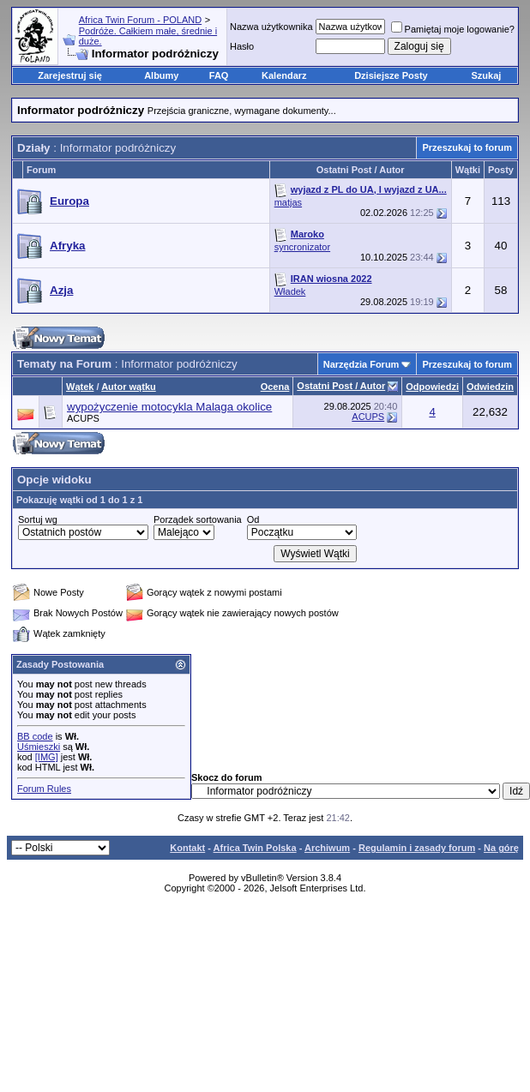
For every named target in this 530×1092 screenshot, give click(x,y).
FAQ (219, 75)
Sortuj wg (37, 519)
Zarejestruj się (70, 75)
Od (253, 519)
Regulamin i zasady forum (416, 848)
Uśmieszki (38, 746)
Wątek (79, 386)
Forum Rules (44, 788)
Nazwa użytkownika (271, 26)
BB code (35, 736)
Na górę (501, 848)
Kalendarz (284, 75)
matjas (288, 202)
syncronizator (302, 247)
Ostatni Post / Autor (341, 386)
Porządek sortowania (198, 519)
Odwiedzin (490, 386)
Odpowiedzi (432, 386)
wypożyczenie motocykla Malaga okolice (169, 406)
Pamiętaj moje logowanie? (453, 29)
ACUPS (83, 418)
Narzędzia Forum (361, 364)
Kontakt (187, 848)
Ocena (275, 386)
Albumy (161, 75)
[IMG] (46, 757)
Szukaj (487, 75)
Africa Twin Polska (255, 848)
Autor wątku (128, 386)
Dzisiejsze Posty (391, 75)
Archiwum (327, 848)
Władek (290, 291)
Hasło (242, 46)
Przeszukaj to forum (467, 147)
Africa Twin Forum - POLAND (140, 20)
